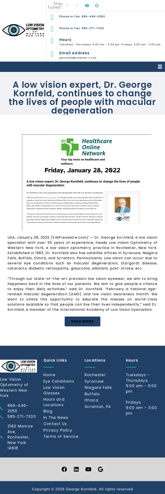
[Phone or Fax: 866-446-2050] (52, 17)
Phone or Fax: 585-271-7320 (81, 28)
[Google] (97, 5)
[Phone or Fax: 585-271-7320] (52, 29)
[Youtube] (87, 5)
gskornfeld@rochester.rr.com (77, 57)
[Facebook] (67, 5)
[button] (160, 67)
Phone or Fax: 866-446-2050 (82, 16)
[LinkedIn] (77, 5)
